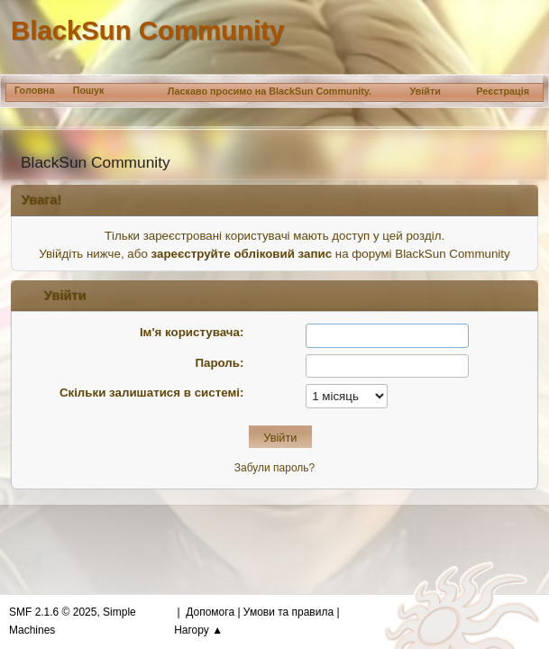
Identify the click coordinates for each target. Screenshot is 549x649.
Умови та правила (288, 612)
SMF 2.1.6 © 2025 (52, 612)
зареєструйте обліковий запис (242, 254)
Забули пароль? (274, 468)
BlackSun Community (147, 30)
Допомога (210, 612)
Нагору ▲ (198, 630)
